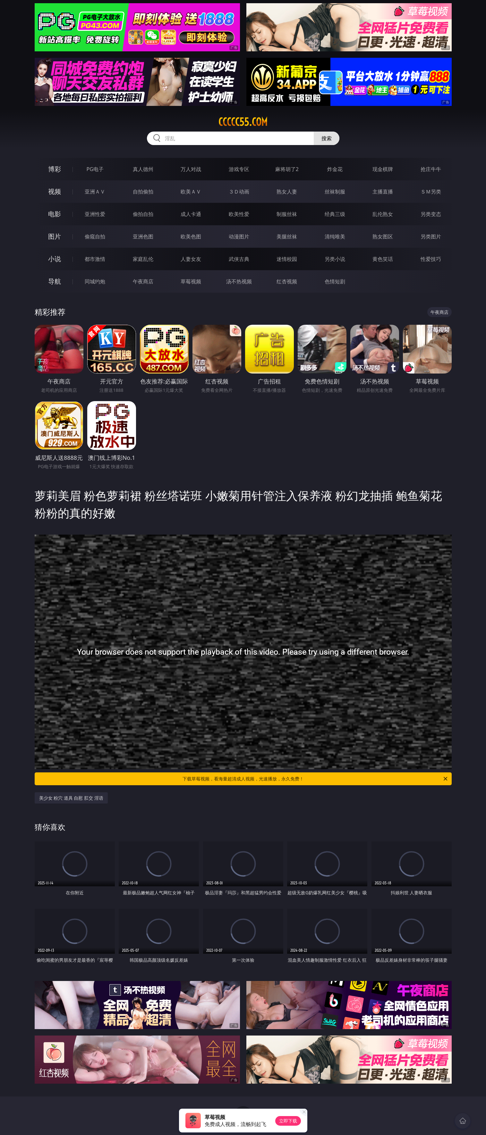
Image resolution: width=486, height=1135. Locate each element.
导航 (54, 281)
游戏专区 (239, 169)
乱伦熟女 (382, 214)
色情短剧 (335, 281)
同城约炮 (95, 281)
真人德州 (143, 169)
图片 (54, 236)
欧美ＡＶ (191, 191)
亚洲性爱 (95, 214)
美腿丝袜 (287, 236)
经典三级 (335, 214)
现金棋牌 (382, 169)
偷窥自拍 (95, 236)
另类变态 (431, 214)
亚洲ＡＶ (95, 191)
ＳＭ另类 (431, 191)
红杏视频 (287, 281)
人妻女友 (191, 258)
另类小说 (335, 258)
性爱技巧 (431, 258)
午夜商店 (143, 281)
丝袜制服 (335, 191)
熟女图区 (382, 236)
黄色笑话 (382, 258)
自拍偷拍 (143, 191)
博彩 (54, 169)
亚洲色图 (143, 236)
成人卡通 (191, 214)
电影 (54, 214)
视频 (54, 191)
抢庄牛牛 (431, 169)
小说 (54, 258)
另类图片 (431, 236)
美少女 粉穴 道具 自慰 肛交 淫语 (71, 798)
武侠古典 (239, 258)
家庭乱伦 (143, 258)
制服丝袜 (287, 214)
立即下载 (288, 1121)
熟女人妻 (287, 191)
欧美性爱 (239, 214)
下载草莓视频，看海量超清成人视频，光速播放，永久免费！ (315, 779)
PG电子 (95, 169)
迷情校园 (287, 258)
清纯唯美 (335, 236)
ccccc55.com (243, 122)
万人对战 (191, 169)
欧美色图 (191, 236)
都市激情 (95, 258)
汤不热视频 (239, 281)
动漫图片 (239, 236)
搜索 (326, 138)
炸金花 (335, 169)
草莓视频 (191, 281)
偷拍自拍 (143, 214)
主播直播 (382, 191)
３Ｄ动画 (239, 191)
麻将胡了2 (287, 169)
